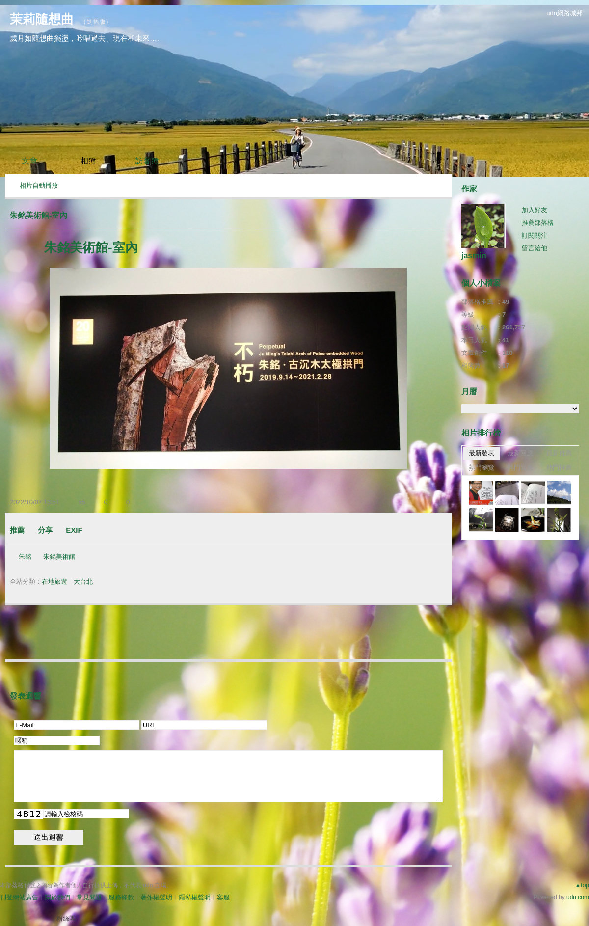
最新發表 (481, 453)
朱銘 (25, 556)
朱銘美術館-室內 (38, 215)
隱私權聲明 (195, 897)
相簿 (88, 161)
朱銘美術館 (59, 556)
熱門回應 (520, 467)
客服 (223, 897)
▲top (582, 885)
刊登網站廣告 (19, 897)
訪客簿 (147, 161)
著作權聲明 (156, 897)
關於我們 (57, 897)
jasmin (473, 255)
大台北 (83, 581)
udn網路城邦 (564, 13)
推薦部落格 (538, 222)
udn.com (577, 897)
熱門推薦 (559, 467)
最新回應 (520, 453)
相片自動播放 (39, 185)
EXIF (74, 530)
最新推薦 (559, 453)
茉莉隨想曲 (42, 19)
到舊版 (96, 21)
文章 (29, 161)
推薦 (17, 530)
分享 (45, 530)
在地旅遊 (54, 581)
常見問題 (89, 897)
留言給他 (534, 248)
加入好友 (534, 210)
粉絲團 (66, 918)
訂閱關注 (534, 235)
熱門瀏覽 (481, 467)
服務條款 (121, 897)
